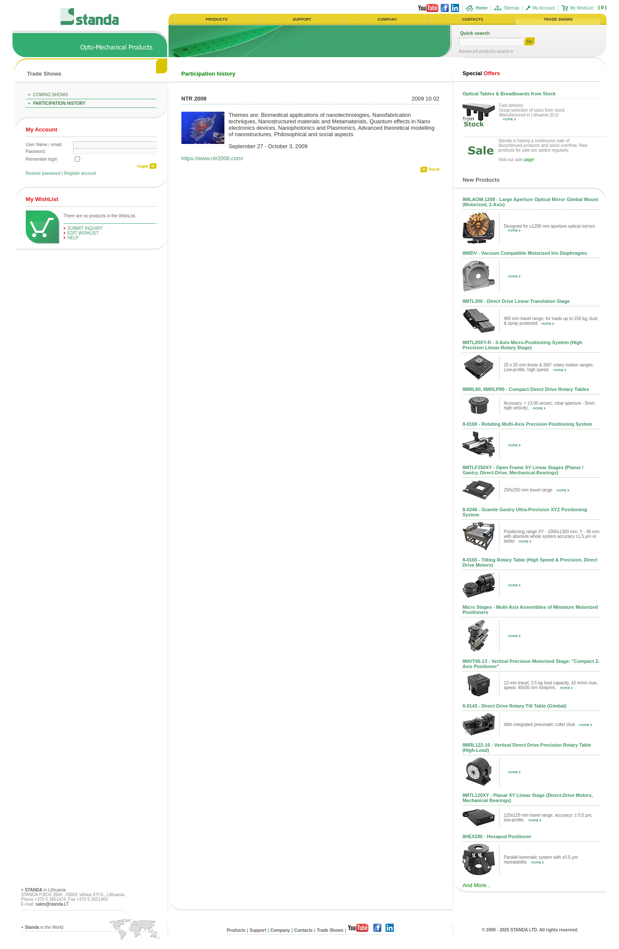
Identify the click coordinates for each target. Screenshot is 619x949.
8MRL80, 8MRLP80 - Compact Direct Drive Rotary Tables (526, 389)
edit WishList (83, 233)
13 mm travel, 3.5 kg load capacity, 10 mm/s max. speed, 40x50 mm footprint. (551, 685)
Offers (481, 73)
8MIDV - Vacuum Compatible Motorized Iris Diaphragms (525, 253)
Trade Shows (44, 73)
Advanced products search (485, 51)
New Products (481, 180)
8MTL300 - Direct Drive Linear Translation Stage (516, 301)
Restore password (43, 173)
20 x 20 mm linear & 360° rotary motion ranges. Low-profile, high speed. (549, 367)
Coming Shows (50, 94)
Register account (80, 173)
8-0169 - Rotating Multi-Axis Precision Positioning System (527, 424)
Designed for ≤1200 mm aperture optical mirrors (549, 228)
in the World (44, 927)
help (73, 237)
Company (280, 930)
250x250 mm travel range (536, 490)
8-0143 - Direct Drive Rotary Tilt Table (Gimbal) (515, 705)
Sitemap (511, 8)
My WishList (581, 8)
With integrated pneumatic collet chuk (548, 724)
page (528, 159)
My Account (544, 8)
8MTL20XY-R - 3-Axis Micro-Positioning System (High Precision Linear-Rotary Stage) (522, 345)
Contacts (303, 930)
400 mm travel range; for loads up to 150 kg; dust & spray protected (551, 321)
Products (236, 930)
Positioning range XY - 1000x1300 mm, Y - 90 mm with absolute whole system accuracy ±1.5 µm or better (551, 536)
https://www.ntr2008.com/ (212, 158)
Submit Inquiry (85, 228)
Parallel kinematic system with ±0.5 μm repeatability (541, 859)
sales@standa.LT (52, 904)
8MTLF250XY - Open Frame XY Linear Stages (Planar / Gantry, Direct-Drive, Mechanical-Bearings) (523, 470)
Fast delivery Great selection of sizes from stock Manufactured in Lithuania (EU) (532, 112)
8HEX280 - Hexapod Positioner (497, 836)
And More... (477, 885)
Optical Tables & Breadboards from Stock (509, 93)
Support (258, 930)
